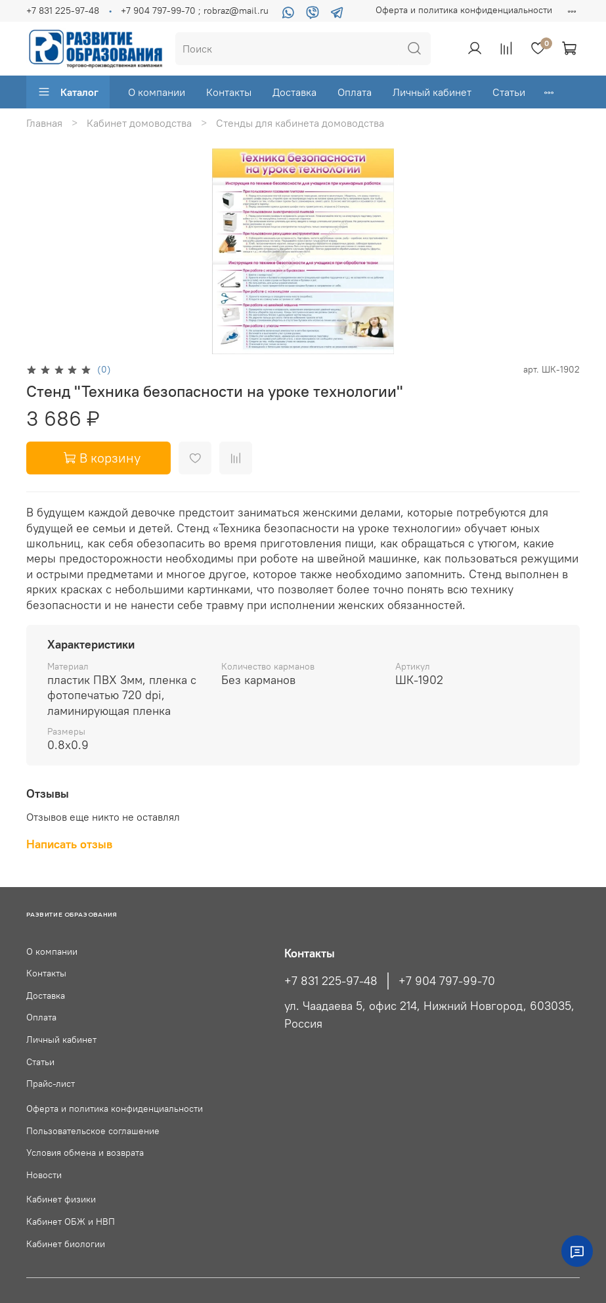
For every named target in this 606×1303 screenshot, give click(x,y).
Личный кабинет (432, 92)
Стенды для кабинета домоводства (300, 122)
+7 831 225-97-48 (62, 10)
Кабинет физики (61, 1199)
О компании (156, 92)
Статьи (508, 92)
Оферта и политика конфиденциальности (464, 10)
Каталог (67, 92)
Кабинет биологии (65, 1244)
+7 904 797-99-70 (447, 981)
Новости (44, 1175)
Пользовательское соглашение (93, 1131)
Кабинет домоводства (139, 122)
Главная (44, 122)
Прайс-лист (50, 1083)
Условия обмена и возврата (85, 1152)
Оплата (354, 92)
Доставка (294, 92)
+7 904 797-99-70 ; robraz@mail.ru (195, 10)
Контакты (228, 92)
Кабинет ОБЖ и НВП (70, 1221)
